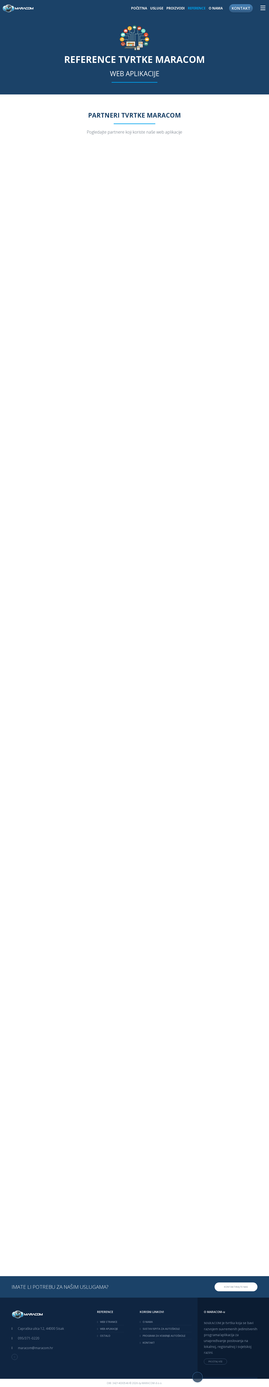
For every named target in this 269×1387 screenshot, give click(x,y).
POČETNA (139, 8)
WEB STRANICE (108, 1322)
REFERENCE (197, 8)
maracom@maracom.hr (35, 1348)
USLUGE (156, 8)
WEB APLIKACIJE (109, 1329)
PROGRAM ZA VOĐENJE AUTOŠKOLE (164, 1336)
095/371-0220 (28, 1338)
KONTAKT (241, 8)
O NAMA (216, 8)
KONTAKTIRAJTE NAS (236, 1286)
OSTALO (105, 1336)
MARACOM (212, 1323)
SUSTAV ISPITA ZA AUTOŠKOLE (161, 1329)
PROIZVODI (175, 8)
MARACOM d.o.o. (152, 1383)
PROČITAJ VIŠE (215, 1361)
